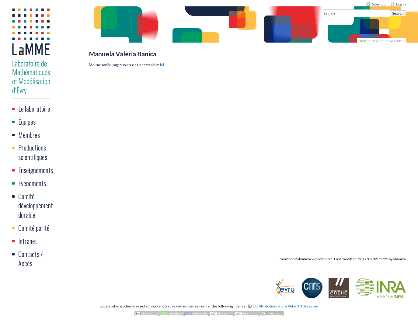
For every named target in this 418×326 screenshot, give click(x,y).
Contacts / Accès (30, 258)
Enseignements (35, 170)
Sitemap (378, 4)
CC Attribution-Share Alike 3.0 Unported (285, 306)
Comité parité (34, 228)
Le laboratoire (34, 108)
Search (398, 13)
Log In (401, 4)
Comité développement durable (35, 205)
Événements (32, 183)
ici (162, 64)
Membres (29, 135)
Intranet (27, 241)
